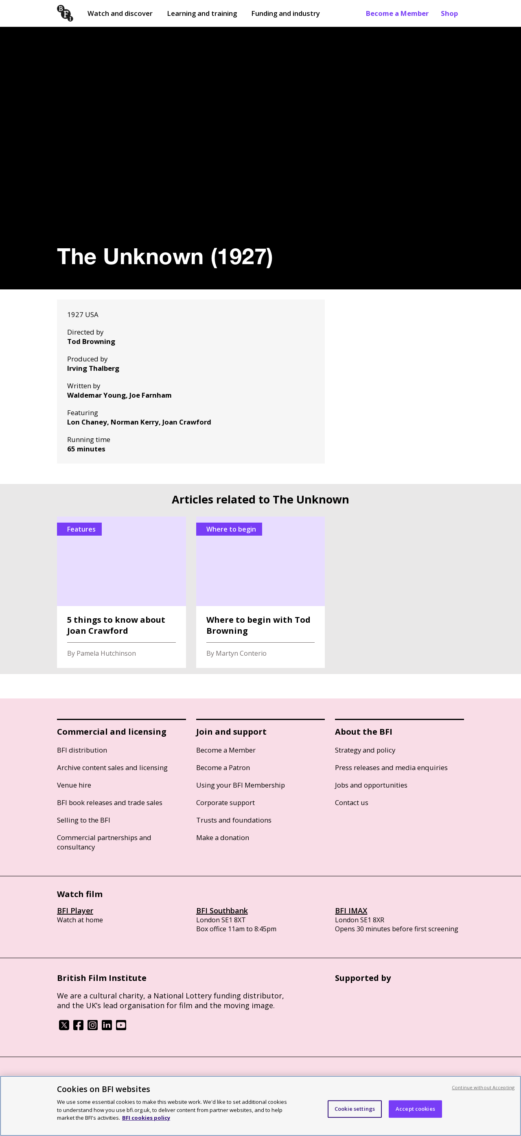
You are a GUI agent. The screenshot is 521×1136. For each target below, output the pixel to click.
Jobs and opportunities (371, 785)
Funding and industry (285, 13)
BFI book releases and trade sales (109, 802)
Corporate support (225, 802)
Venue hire (74, 785)
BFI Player (75, 910)
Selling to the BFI (83, 820)
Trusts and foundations (233, 820)
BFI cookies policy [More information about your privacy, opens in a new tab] (146, 1117)
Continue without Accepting (483, 1087)
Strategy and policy (365, 750)
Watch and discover (120, 13)
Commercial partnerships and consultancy (104, 842)
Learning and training (202, 13)
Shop (449, 13)
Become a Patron (223, 767)
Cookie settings (355, 1108)
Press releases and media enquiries (391, 767)
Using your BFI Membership (240, 785)
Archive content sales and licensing (112, 767)
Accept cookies (415, 1108)
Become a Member (397, 13)
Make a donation (222, 837)
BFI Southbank (222, 910)
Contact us (351, 802)
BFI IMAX (351, 910)
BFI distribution (82, 750)
